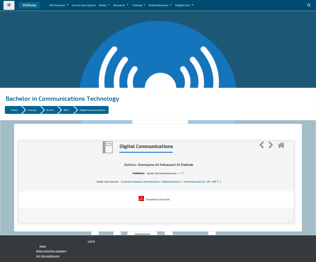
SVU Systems (57, 5)
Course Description (84, 5)
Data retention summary (51, 251)
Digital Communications (92, 109)
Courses (32, 109)
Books (103, 5)
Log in (91, 241)
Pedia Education (159, 5)
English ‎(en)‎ (183, 5)
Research (119, 5)
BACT (67, 109)
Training (137, 5)
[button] (308, 5)
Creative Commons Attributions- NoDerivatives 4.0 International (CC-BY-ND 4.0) (171, 181)
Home (14, 109)
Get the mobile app (47, 256)
